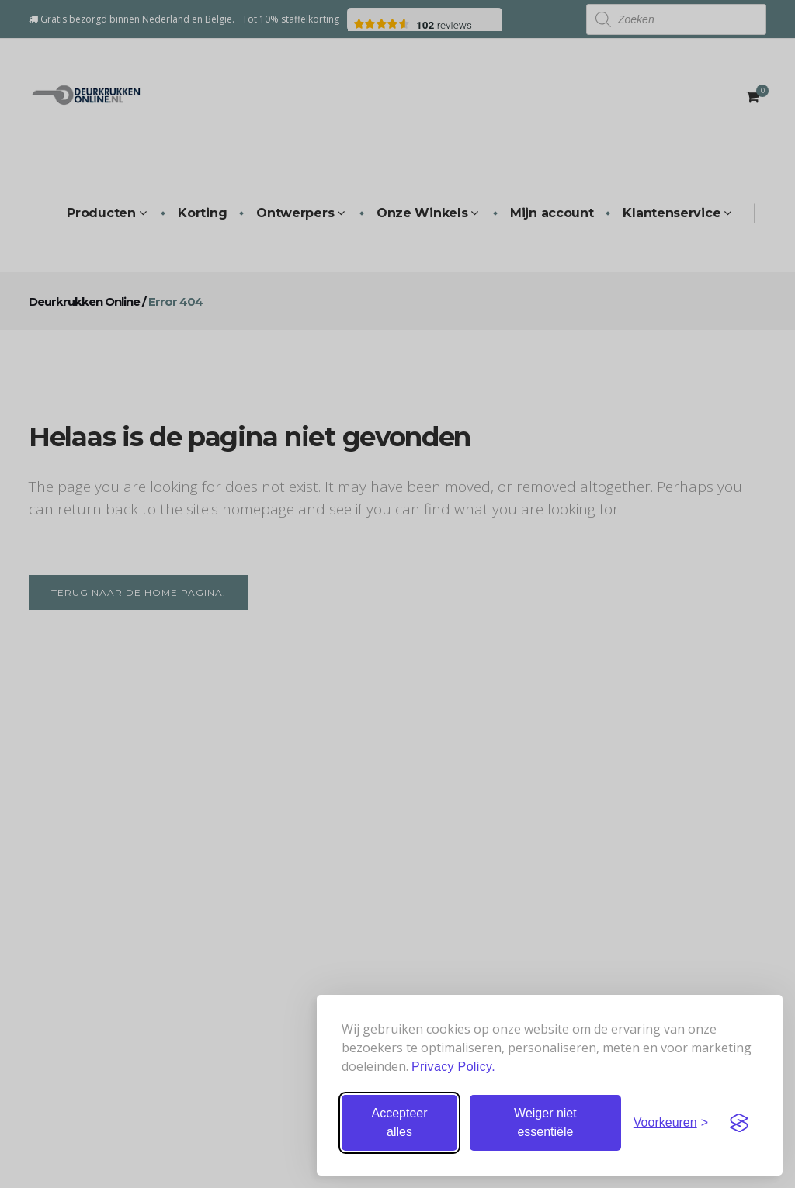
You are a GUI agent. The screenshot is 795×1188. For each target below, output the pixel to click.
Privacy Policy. (453, 1066)
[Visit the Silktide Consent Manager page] (739, 1122)
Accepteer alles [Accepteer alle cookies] (399, 1122)
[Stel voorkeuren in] (671, 1122)
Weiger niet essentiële (545, 1122)
